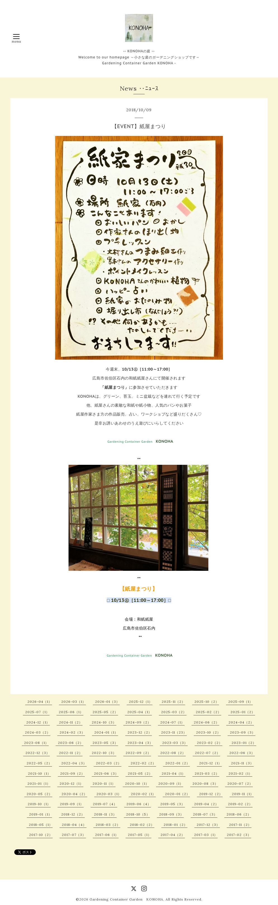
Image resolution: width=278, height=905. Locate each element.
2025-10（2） (206, 701)
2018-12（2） (73, 814)
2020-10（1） (137, 783)
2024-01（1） (106, 732)
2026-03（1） (73, 701)
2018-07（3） (205, 814)
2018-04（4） (74, 824)
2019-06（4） (138, 804)
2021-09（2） (72, 773)
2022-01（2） (177, 763)
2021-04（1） (173, 773)
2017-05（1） (139, 835)
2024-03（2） (37, 732)
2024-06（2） (206, 722)
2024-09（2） (138, 722)
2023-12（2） (140, 732)
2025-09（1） (240, 701)
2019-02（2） (240, 804)
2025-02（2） (208, 712)
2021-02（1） (240, 773)
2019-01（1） (40, 814)
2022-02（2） (143, 763)
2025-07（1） (37, 712)
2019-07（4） (105, 804)
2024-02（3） (72, 732)
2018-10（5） (138, 814)
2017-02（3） (239, 835)
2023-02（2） (209, 743)
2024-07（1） (172, 722)
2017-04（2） (173, 835)
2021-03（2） (207, 773)
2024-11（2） (71, 722)
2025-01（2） (242, 712)
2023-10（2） (208, 732)
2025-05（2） (105, 712)
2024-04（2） (241, 722)
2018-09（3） (171, 814)
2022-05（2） (39, 763)
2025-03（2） (174, 712)
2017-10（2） (41, 835)
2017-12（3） (208, 824)
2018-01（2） (175, 824)
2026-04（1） (39, 701)
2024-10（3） (104, 722)
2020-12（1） (71, 783)
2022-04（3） (74, 763)
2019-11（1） (243, 794)
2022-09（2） (138, 753)
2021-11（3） (242, 763)
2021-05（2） (140, 773)
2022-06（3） (242, 753)
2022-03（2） (108, 763)
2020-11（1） (104, 783)
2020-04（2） (74, 794)
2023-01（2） (244, 743)
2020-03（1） (108, 794)
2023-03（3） (175, 743)
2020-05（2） (39, 794)
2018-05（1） (41, 824)
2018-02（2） (142, 824)
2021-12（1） (210, 763)
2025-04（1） (139, 712)
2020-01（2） (177, 794)
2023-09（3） (242, 732)
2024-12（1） (38, 722)
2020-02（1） (143, 794)
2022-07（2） (207, 753)
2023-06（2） (70, 743)
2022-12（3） (37, 753)
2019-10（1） (39, 804)
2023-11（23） (174, 732)
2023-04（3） (140, 743)
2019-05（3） (172, 804)
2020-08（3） (205, 783)
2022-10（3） (104, 753)
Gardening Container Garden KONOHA (126, 899)
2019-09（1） (72, 804)
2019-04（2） (206, 804)
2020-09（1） (170, 783)
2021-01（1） (38, 783)
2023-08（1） (36, 743)
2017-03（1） (206, 835)
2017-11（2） (240, 824)
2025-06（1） (71, 712)
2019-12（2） (211, 794)
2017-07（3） (74, 835)
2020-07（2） (240, 783)
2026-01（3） (107, 701)
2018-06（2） (239, 814)
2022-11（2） (71, 753)
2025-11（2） (173, 701)
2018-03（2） (108, 824)
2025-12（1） (140, 701)
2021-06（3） (106, 773)
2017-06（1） (107, 835)
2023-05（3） (105, 743)
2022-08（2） (173, 753)
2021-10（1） (39, 773)
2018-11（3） (105, 814)
